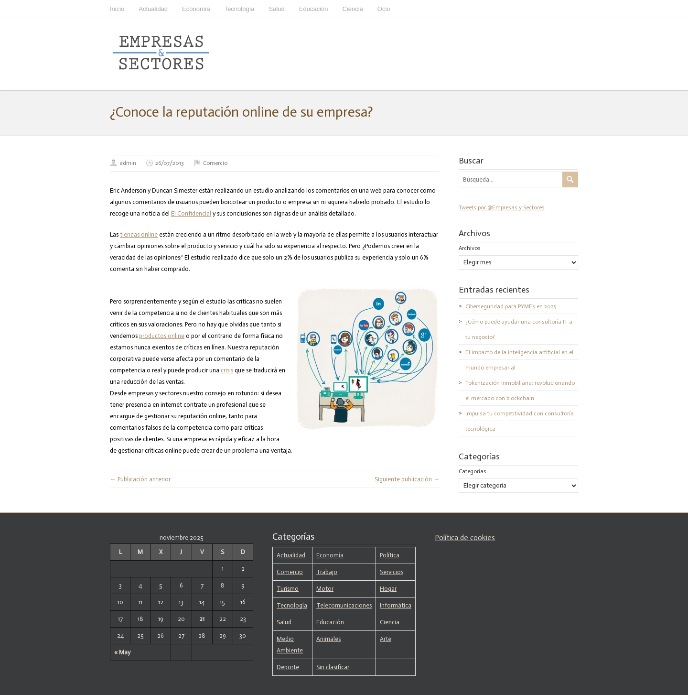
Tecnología (240, 8)
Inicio (117, 8)
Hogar (388, 588)
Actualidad (153, 8)
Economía (196, 8)
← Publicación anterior (140, 479)
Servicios (391, 572)
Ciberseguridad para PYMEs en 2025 (510, 306)
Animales (328, 638)
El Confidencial (191, 213)
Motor (324, 588)
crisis (227, 370)
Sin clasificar (332, 667)
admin (127, 163)
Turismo (288, 588)
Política (389, 555)
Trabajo (326, 572)
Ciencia (352, 8)
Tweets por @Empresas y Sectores (502, 207)
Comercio (215, 163)
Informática (395, 605)
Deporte (288, 667)
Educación (313, 8)
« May (122, 652)
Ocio (383, 8)
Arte (385, 638)
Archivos (470, 248)
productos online (161, 335)
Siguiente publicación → (407, 479)
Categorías (472, 471)
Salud (277, 8)
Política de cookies (465, 537)
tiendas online (139, 234)
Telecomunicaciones (344, 605)
